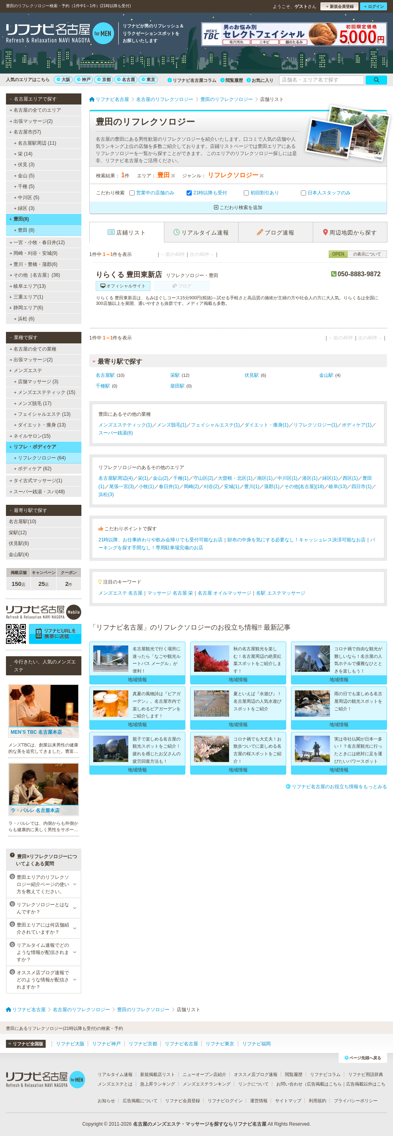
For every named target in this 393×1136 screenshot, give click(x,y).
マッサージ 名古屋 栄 (170, 593)
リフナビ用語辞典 (365, 1074)
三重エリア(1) (26, 297)
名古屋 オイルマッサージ (224, 593)
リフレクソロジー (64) (40, 458)
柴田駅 (177, 386)
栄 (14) (23, 154)
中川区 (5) (26, 197)
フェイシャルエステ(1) (215, 425)
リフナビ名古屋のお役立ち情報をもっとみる (336, 786)
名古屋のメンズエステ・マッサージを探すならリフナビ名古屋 (199, 1124)
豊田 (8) (24, 230)
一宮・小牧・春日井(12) (37, 242)
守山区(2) (203, 478)
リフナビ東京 (220, 1044)
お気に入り (260, 80)
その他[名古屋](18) (304, 486)
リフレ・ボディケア (32, 447)
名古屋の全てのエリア (35, 110)
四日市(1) (361, 486)
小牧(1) (146, 486)
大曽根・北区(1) (235, 478)
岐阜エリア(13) (28, 286)
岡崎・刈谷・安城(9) (34, 253)
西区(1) (350, 478)
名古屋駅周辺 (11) (35, 143)
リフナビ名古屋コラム (192, 80)
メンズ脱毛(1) (172, 425)
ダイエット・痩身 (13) (40, 425)
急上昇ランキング (157, 1084)
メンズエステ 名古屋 (120, 593)
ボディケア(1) (357, 425)
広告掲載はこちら (324, 1084)
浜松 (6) (24, 319)
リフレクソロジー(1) (315, 425)
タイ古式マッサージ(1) (36, 480)
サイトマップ (288, 1100)
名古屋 (126, 79)
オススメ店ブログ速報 (255, 1074)
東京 (148, 79)
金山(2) (160, 478)
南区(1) (265, 478)
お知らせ (106, 1100)
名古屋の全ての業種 (33, 349)
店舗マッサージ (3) (36, 381)
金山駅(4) (19, 554)
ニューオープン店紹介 (204, 1074)
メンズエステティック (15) (44, 392)
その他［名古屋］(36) (35, 275)
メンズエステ (25, 370)
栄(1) (143, 478)
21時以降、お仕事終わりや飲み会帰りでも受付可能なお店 (160, 540)
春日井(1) (169, 486)
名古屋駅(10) (22, 521)
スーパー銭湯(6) (115, 433)
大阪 (63, 79)
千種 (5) (24, 186)
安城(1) (231, 486)
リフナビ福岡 (256, 1044)
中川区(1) (287, 478)
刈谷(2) (211, 486)
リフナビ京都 (143, 1044)
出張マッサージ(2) (31, 121)
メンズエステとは (115, 1084)
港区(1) (310, 478)
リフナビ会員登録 (182, 1100)
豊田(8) (19, 219)
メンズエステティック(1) (125, 425)
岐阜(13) (338, 486)
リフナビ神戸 (106, 1044)
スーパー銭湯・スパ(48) (37, 491)
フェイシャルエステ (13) (42, 414)
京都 (104, 79)
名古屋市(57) (25, 132)
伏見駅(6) (19, 543)
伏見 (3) (24, 164)
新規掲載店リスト (157, 1074)
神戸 (84, 79)
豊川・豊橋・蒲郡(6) (34, 264)
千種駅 (103, 386)
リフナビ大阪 (70, 1044)
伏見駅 (252, 375)
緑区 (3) (24, 208)
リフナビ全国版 (25, 1043)
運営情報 (259, 1100)
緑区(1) (330, 478)
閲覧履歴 (231, 80)
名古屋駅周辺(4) (115, 478)
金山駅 (326, 375)
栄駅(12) (18, 532)
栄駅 (175, 375)
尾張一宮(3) (121, 486)
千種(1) (181, 478)
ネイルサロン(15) (30, 436)
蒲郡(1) (271, 486)
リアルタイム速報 (115, 1074)
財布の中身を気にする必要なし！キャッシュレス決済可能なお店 (296, 540)
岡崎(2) (191, 486)
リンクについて (253, 1084)
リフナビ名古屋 (181, 1044)
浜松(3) (106, 494)
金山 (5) (24, 175)
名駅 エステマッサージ (280, 593)
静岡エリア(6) (26, 307)
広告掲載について (140, 1100)
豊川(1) (252, 486)
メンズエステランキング (207, 1084)
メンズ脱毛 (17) (33, 403)
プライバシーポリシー (356, 1100)
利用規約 (317, 1100)
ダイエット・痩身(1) (267, 425)
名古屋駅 (105, 375)
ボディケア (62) (33, 468)
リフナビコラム (325, 1074)
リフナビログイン (225, 1100)
